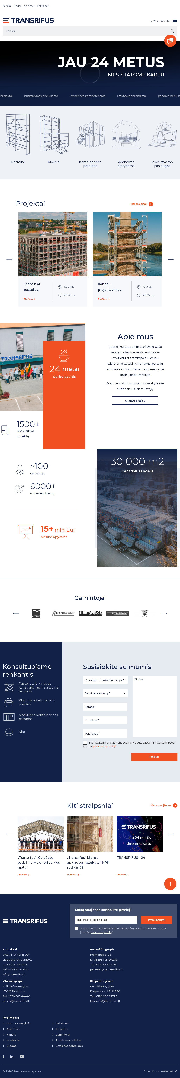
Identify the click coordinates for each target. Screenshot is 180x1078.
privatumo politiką (104, 746)
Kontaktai (42, 5)
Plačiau (28, 299)
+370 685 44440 (19, 996)
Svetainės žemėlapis (69, 1046)
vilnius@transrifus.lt (16, 1001)
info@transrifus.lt (14, 974)
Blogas (17, 5)
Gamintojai (63, 1034)
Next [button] (170, 259)
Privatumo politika (68, 1040)
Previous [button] (9, 259)
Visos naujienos (161, 805)
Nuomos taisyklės (19, 1023)
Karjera (7, 5)
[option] (18, 143)
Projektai (62, 1029)
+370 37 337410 (159, 20)
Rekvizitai (62, 1023)
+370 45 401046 (106, 964)
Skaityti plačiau (135, 400)
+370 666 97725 (106, 996)
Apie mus (29, 5)
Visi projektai (138, 203)
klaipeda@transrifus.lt (105, 1001)
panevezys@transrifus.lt (106, 969)
